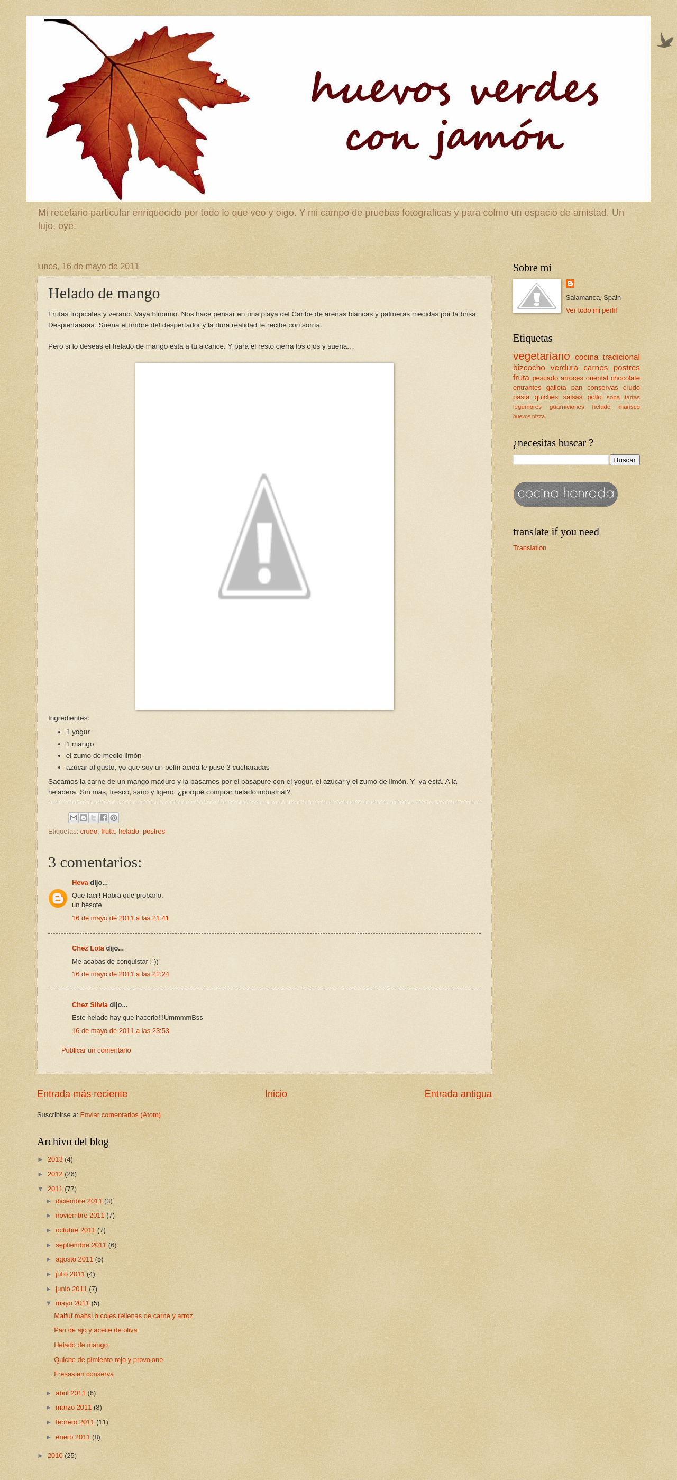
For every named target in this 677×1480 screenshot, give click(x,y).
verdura (564, 367)
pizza (538, 416)
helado (128, 831)
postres (154, 831)
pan (576, 387)
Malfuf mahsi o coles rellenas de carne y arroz (123, 1316)
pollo (594, 397)
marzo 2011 (75, 1407)
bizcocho (529, 367)
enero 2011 (74, 1437)
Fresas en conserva (84, 1374)
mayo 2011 (73, 1303)
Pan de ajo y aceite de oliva (95, 1330)
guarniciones (567, 407)
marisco (630, 407)
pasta (521, 397)
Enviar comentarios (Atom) (120, 1115)
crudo (88, 831)
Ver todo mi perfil (591, 310)
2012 (56, 1174)
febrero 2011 (76, 1422)
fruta (108, 831)
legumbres (527, 407)
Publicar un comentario (96, 1050)
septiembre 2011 (82, 1245)
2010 (56, 1455)
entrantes (527, 387)
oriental (597, 378)
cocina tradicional (607, 356)
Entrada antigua (458, 1094)
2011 (56, 1189)
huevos (521, 416)
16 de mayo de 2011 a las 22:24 (120, 974)
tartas (632, 397)
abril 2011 (71, 1393)
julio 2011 (71, 1274)
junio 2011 (72, 1289)
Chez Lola (88, 948)
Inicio (276, 1094)
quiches (546, 397)
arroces (572, 378)
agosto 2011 (75, 1259)
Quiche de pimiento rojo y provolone (108, 1360)
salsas (573, 397)
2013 (56, 1159)
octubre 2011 (76, 1230)
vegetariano (541, 356)
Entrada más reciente (82, 1094)
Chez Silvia (90, 1005)
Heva (80, 883)
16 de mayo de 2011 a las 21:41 (120, 918)
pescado (545, 378)
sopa (613, 397)
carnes (595, 367)
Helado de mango (81, 1345)
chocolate (625, 378)
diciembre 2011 (80, 1201)
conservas (602, 387)
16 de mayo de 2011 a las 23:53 (120, 1031)
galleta (556, 387)
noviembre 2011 (81, 1215)
